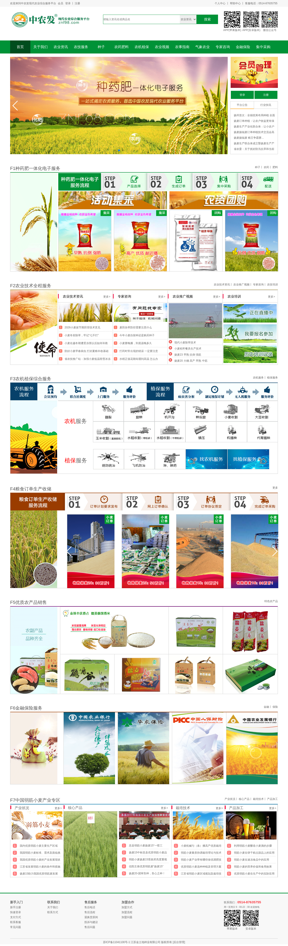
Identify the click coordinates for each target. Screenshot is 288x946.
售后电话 (89, 907)
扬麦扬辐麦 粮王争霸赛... (249, 137)
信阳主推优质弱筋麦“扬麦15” (146, 866)
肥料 (275, 167)
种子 (101, 47)
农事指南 (182, 47)
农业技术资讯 (222, 284)
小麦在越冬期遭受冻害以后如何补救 (86, 343)
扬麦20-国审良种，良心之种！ (147, 873)
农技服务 (81, 47)
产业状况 (230, 799)
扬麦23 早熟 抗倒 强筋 (187, 354)
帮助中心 (235, 3)
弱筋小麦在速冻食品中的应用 (251, 859)
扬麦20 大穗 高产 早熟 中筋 (190, 360)
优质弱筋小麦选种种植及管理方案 (201, 866)
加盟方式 (127, 907)
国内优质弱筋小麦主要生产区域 (39, 845)
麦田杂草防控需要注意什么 (135, 327)
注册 (77, 3)
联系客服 (15, 922)
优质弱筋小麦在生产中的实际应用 (254, 873)
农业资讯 (61, 47)
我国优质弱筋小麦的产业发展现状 (40, 859)
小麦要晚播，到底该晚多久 (135, 343)
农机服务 (258, 377)
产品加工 (272, 799)
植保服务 (272, 377)
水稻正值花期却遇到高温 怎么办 (138, 359)
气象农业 (202, 47)
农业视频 (162, 47)
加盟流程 (127, 912)
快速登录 (15, 912)
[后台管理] (179, 942)
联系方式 (52, 912)
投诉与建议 (91, 922)
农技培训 (272, 284)
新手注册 (15, 907)
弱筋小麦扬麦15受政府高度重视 (148, 859)
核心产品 (244, 799)
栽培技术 (258, 799)
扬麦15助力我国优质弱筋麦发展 (39, 873)
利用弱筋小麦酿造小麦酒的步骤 (253, 845)
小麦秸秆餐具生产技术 (187, 348)
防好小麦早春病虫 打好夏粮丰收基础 (86, 351)
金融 (266, 706)
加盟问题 (127, 917)
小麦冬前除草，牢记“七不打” (82, 335)
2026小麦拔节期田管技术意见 (82, 327)
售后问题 (89, 927)
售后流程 (89, 912)
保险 (275, 706)
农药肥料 (121, 47)
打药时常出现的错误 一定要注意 (138, 351)
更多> (58, 808)
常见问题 (15, 927)
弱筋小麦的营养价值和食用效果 (253, 866)
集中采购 (263, 47)
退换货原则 (91, 917)
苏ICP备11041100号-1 (117, 942)
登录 (68, 3)
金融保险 (243, 47)
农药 (266, 167)
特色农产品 (271, 601)
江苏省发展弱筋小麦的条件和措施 (40, 866)
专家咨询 (223, 47)
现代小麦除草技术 (185, 342)
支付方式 (15, 917)
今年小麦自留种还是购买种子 (137, 335)
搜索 (207, 19)
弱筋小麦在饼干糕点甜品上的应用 (254, 852)
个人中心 (220, 3)
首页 (20, 47)
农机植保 (142, 47)
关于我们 (40, 47)
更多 (275, 487)
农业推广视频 (241, 284)
